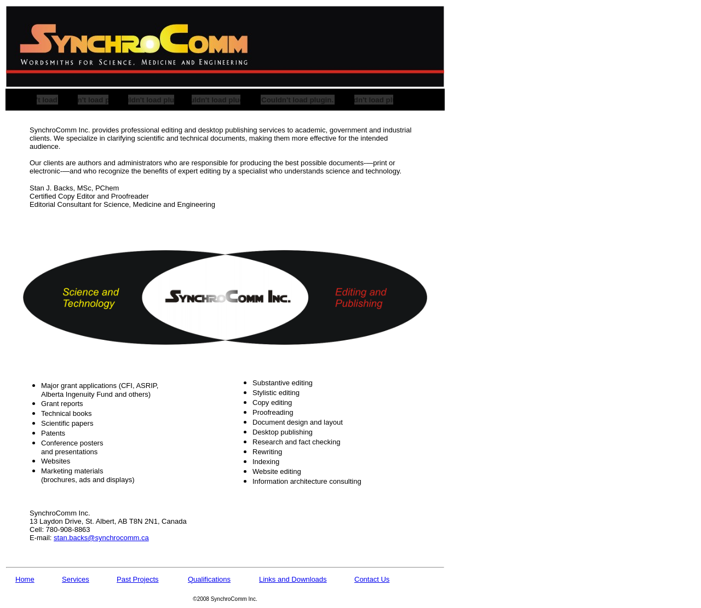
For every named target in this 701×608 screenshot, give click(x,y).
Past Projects (138, 579)
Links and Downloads (293, 579)
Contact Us (371, 579)
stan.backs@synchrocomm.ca (101, 538)
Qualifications (209, 579)
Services (75, 579)
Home (25, 579)
